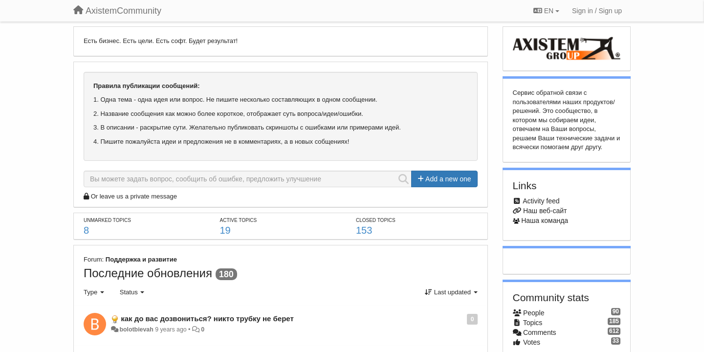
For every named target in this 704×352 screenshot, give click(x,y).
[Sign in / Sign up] (597, 10)
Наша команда (544, 220)
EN (546, 11)
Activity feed (541, 201)
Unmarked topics (107, 220)
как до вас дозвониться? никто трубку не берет (207, 318)
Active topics (238, 220)
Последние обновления (148, 273)
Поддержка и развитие (141, 259)
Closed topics (376, 220)
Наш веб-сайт (545, 211)
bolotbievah (136, 329)
